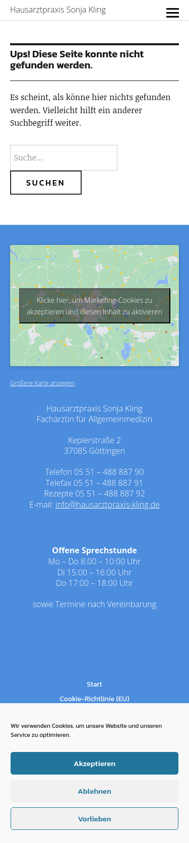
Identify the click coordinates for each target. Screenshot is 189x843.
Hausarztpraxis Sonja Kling (58, 9)
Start (94, 684)
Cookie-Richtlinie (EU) (95, 699)
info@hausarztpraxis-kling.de (107, 504)
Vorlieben (94, 818)
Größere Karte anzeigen (42, 383)
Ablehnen (94, 791)
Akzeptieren (94, 763)
